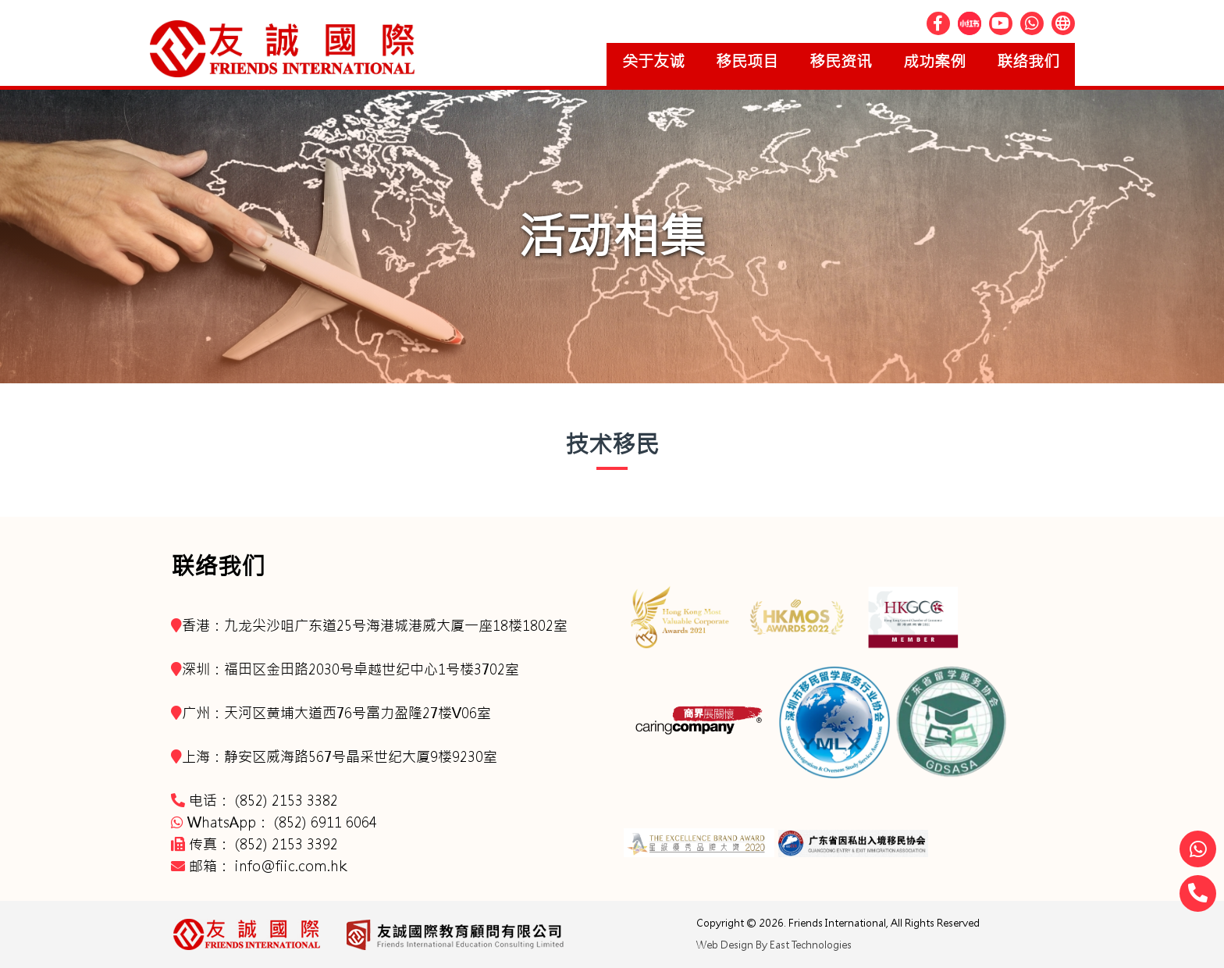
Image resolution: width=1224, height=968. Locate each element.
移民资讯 (840, 61)
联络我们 (1028, 61)
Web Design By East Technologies (774, 945)
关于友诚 (653, 61)
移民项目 (747, 61)
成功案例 (934, 61)
